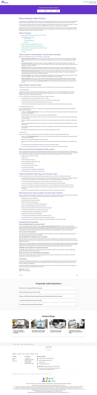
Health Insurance (28, 360)
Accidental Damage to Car (29, 40)
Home (14, 344)
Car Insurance (27, 358)
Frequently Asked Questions (27, 49)
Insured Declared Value (43, 146)
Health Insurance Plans (29, 363)
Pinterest (27, 353)
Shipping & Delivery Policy (47, 383)
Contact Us (14, 360)
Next (77, 275)
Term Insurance (28, 362)
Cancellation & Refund (57, 383)
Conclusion (24, 51)
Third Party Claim (27, 38)
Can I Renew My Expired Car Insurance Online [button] (31, 300)
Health (45, 10)
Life (51, 10)
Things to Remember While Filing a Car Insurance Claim (33, 46)
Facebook (19, 353)
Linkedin (36, 353)
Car (40, 10)
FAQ (13, 359)
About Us (14, 358)
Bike (57, 10)
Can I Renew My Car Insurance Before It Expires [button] (31, 304)
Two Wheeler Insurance (29, 359)
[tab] (48, 288)
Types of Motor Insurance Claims (28, 37)
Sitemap (69, 383)
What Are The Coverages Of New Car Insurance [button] (31, 288)
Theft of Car (26, 42)
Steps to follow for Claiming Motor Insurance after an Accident (34, 35)
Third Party (56, 91)
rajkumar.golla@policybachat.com (45, 360)
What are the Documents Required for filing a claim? (32, 44)
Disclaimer (65, 383)
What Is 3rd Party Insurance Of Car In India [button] (30, 292)
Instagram (32, 353)
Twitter (23, 353)
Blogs (18, 344)
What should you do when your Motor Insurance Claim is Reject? (34, 47)
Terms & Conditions (38, 383)
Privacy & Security (29, 383)
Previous (20, 275)
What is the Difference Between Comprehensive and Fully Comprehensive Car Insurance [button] (41, 296)
